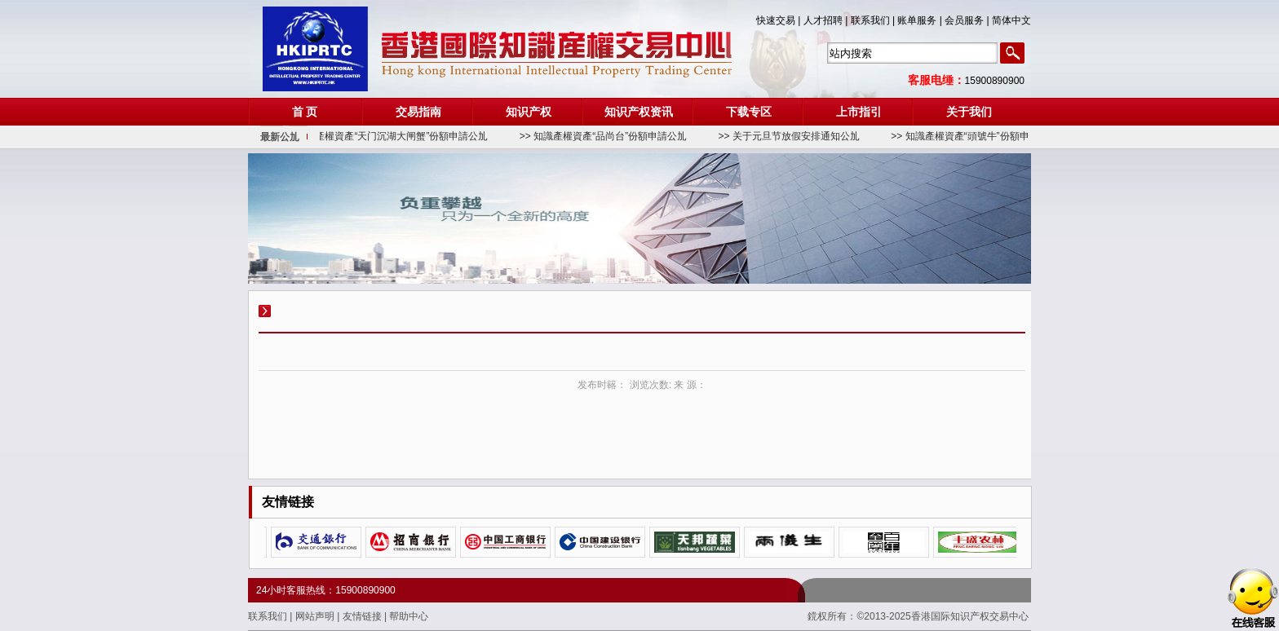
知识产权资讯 (638, 111)
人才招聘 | (827, 20)
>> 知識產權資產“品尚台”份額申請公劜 (608, 136)
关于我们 (969, 111)
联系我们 (269, 616)
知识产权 (528, 111)
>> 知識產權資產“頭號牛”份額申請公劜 (980, 136)
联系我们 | (874, 20)
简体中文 (1011, 20)
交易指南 (418, 111)
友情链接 (363, 616)
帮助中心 (408, 616)
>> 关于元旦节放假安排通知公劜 (794, 136)
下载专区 (749, 111)
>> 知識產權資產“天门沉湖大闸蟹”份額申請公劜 (390, 136)
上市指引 (859, 111)
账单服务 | (921, 20)
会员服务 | (968, 20)
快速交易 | (779, 20)
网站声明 (316, 616)
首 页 (305, 111)
